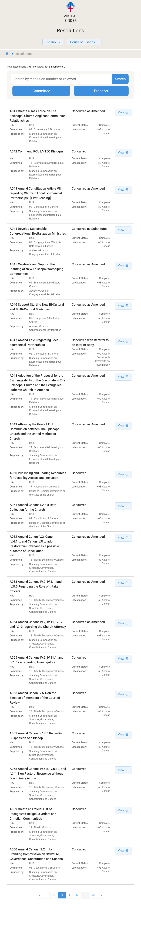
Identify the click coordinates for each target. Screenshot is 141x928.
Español (50, 42)
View (123, 112)
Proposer (101, 91)
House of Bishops (82, 42)
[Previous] (39, 895)
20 (93, 895)
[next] (101, 895)
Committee (41, 91)
